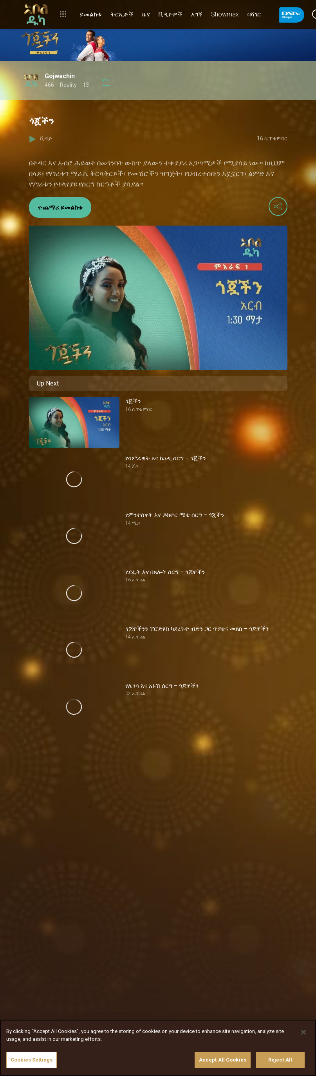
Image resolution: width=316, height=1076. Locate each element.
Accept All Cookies (222, 1060)
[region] (158, 1048)
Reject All (280, 1060)
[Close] (303, 1032)
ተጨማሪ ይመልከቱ (60, 207)
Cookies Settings (31, 1060)
